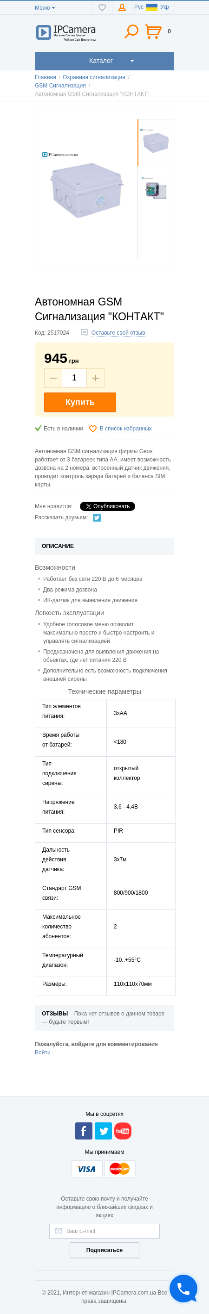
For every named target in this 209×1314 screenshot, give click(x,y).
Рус (139, 7)
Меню (42, 8)
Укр (157, 7)
